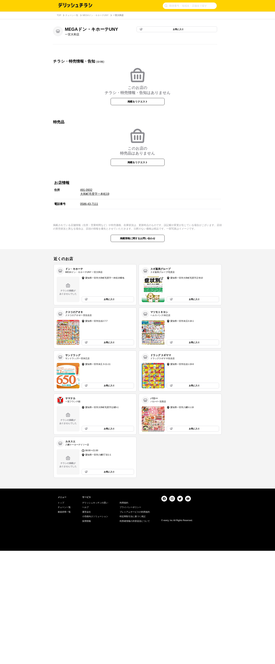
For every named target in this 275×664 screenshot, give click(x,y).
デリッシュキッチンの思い (95, 616)
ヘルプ (85, 620)
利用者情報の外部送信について (135, 634)
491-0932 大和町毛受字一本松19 (94, 251)
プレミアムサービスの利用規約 (135, 625)
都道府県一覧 (64, 625)
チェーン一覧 (71, 15)
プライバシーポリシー (130, 620)
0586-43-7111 (89, 263)
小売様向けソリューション (95, 629)
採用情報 (86, 634)
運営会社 (86, 625)
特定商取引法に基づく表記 (133, 629)
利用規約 (124, 616)
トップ (61, 616)
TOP (59, 15)
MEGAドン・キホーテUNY (96, 15)
